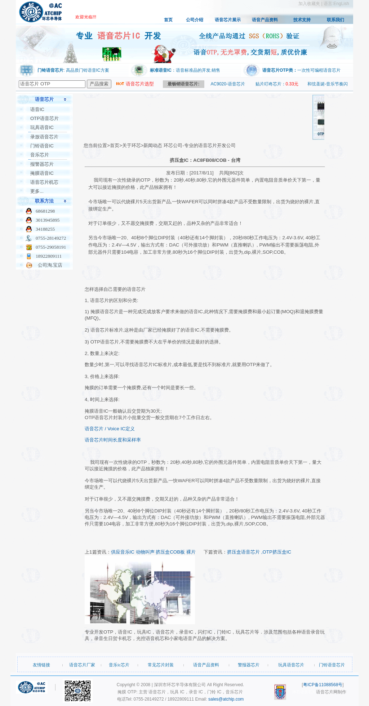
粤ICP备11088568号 (322, 684)
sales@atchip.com (226, 699)
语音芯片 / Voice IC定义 (110, 428)
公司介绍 (194, 19)
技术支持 (302, 19)
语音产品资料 (265, 19)
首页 (168, 19)
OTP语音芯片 (44, 118)
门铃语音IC (42, 145)
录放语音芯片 (44, 136)
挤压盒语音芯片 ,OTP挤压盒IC (259, 552)
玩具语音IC (42, 127)
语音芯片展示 (228, 19)
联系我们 (335, 19)
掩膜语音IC (42, 173)
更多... (37, 191)
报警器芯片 (42, 164)
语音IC (37, 109)
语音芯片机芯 (44, 182)
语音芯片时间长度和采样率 (113, 440)
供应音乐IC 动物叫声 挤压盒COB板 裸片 (153, 552)
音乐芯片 (39, 154)
